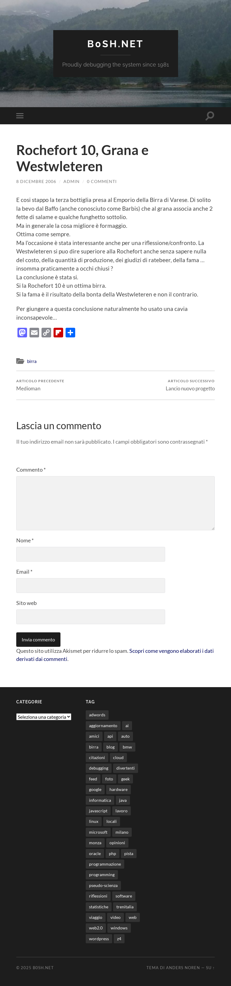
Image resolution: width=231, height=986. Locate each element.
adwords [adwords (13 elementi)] (97, 714)
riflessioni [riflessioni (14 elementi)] (98, 895)
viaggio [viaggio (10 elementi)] (95, 917)
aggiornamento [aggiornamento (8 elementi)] (103, 725)
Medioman (40, 385)
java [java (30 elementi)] (123, 800)
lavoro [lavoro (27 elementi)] (122, 810)
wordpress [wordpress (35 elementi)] (99, 938)
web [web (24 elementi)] (133, 917)
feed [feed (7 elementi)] (93, 778)
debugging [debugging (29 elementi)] (98, 768)
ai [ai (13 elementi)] (127, 725)
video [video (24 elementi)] (115, 917)
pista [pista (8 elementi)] (128, 853)
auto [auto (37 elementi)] (125, 736)
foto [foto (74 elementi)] (109, 778)
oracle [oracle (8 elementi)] (95, 853)
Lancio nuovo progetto (190, 385)
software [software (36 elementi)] (124, 895)
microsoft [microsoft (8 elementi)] (98, 832)
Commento (31, 469)
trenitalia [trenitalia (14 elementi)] (125, 906)
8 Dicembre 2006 (36, 181)
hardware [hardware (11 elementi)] (118, 789)
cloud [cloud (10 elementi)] (118, 757)
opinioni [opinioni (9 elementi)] (117, 842)
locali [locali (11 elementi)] (111, 821)
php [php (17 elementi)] (112, 853)
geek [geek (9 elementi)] (125, 778)
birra (32, 361)
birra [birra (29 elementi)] (93, 746)
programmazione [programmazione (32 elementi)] (105, 864)
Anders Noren (183, 967)
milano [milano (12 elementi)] (122, 832)
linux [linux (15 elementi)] (93, 821)
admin (71, 181)
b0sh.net (115, 43)
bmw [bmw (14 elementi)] (127, 746)
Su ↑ (210, 967)
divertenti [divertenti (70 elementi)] (125, 768)
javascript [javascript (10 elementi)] (98, 810)
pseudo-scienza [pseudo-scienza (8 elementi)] (103, 885)
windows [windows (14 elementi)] (119, 927)
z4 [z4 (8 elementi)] (119, 938)
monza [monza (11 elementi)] (95, 842)
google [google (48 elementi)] (95, 789)
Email (24, 571)
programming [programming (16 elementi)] (102, 874)
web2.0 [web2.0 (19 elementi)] (96, 927)
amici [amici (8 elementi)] (94, 736)
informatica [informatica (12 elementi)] (100, 800)
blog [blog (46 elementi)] (110, 746)
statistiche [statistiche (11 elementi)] (98, 906)
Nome (25, 540)
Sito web (26, 603)
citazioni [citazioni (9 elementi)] (97, 757)
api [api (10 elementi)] (110, 736)
